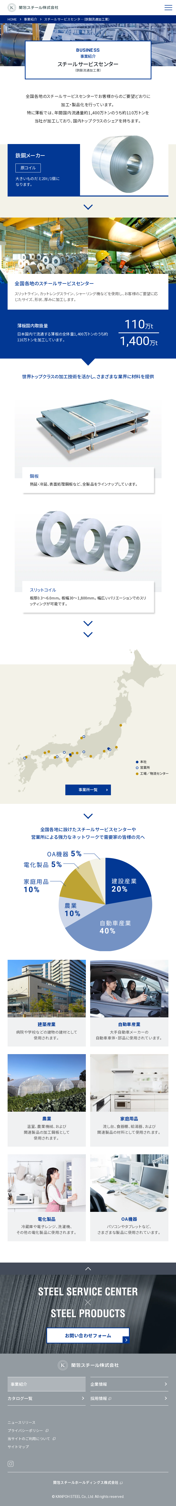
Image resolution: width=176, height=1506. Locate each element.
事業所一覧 (88, 789)
